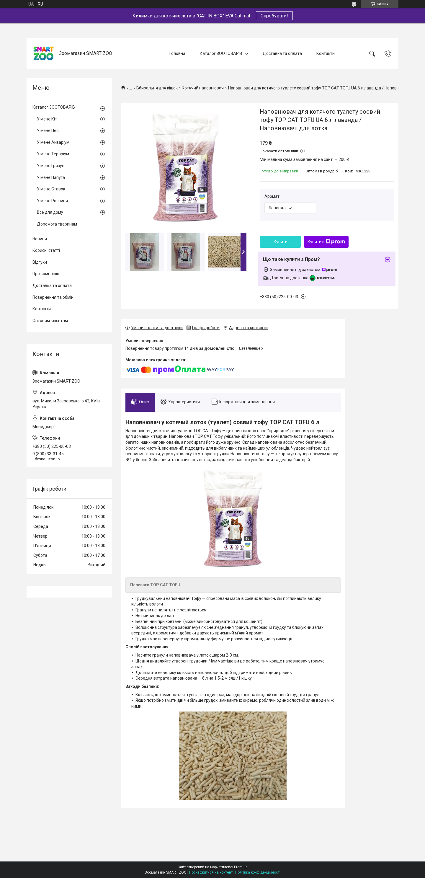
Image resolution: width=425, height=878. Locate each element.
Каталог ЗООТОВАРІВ (221, 53)
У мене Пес (47, 130)
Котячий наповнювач (203, 88)
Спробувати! (274, 16)
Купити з (326, 241)
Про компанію (45, 273)
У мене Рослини (52, 200)
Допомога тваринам (57, 224)
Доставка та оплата (282, 53)
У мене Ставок (51, 189)
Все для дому (50, 212)
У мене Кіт (47, 119)
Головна (177, 53)
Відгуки (39, 262)
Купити (280, 241)
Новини (39, 238)
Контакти (325, 53)
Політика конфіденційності (257, 872)
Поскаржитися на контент (211, 872)
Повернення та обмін (52, 297)
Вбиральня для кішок (157, 88)
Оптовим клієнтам (50, 320)
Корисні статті (46, 250)
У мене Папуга (51, 177)
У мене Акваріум (53, 142)
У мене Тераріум (53, 153)
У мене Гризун (50, 165)
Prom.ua (241, 867)
